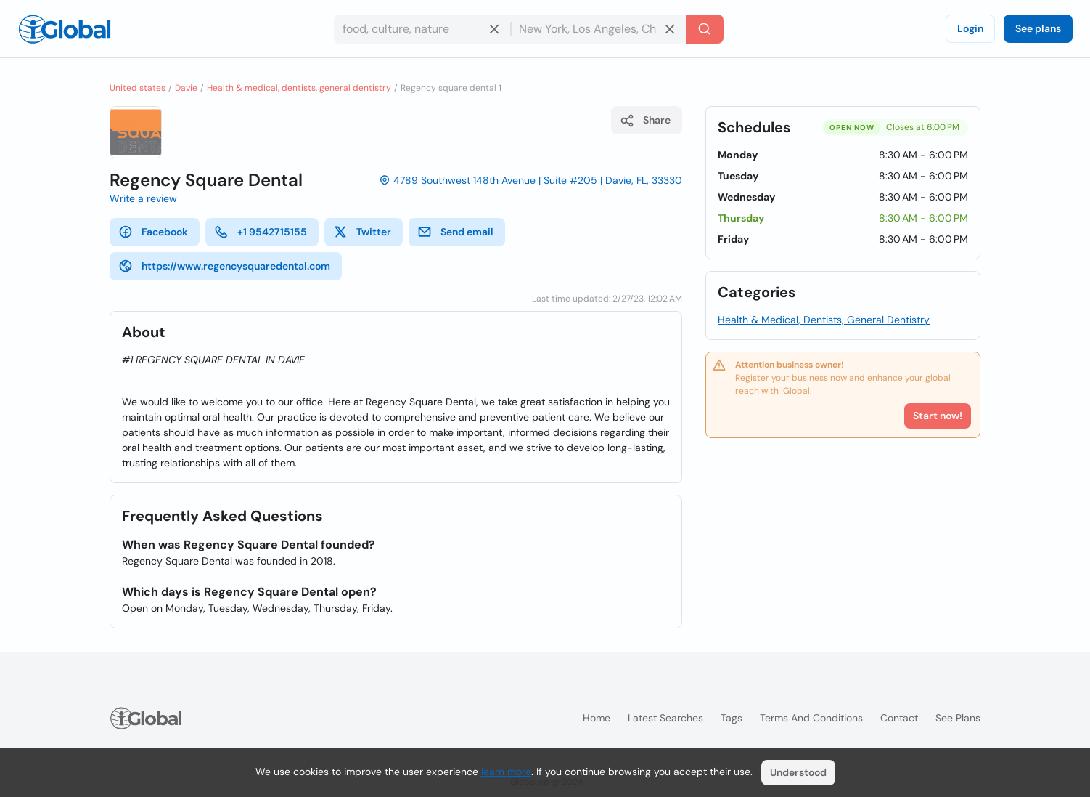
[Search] (705, 29)
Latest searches (665, 717)
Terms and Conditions (811, 717)
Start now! (937, 415)
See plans (1038, 28)
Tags (731, 717)
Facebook (153, 231)
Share (645, 120)
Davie (186, 88)
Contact (899, 717)
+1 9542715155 (260, 231)
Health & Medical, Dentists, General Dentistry (824, 319)
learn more (506, 771)
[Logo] (64, 29)
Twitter (362, 231)
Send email (455, 231)
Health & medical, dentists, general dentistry (299, 88)
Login (970, 28)
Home (596, 717)
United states (137, 88)
